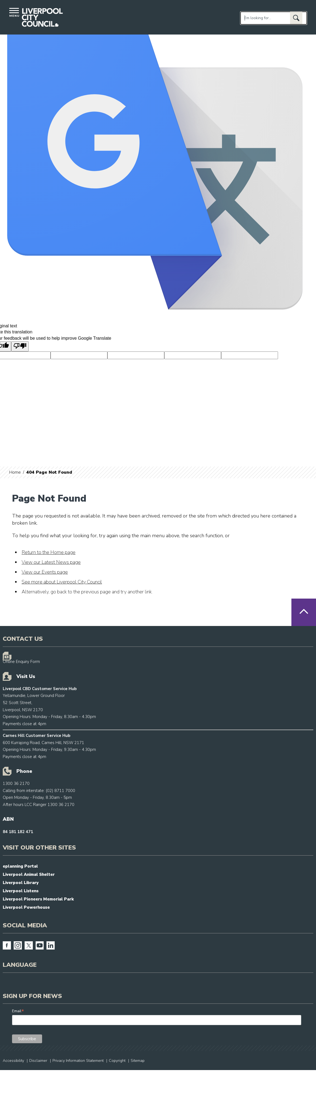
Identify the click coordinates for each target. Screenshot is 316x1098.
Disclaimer (38, 1060)
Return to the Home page (48, 552)
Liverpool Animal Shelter (29, 874)
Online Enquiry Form (21, 661)
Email (18, 1011)
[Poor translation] (20, 346)
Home (15, 472)
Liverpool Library (21, 882)
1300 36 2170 (16, 783)
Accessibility (13, 1060)
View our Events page (45, 572)
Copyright (117, 1060)
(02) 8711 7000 (60, 790)
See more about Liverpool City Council (62, 582)
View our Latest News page (51, 562)
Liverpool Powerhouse (26, 907)
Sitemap (138, 1060)
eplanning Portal (20, 866)
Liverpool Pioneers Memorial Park (38, 899)
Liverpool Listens (21, 891)
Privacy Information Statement (78, 1060)
